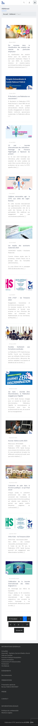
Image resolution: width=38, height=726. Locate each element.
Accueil (5, 14)
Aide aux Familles (7, 655)
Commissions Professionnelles (11, 662)
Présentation (7, 680)
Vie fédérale (5, 666)
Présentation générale (8, 684)
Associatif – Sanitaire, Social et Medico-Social (16, 653)
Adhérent (12, 14)
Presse (4, 691)
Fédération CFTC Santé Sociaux (14, 722)
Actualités (5, 651)
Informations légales (10, 706)
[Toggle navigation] (34, 2)
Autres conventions (8, 659)
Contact (5, 699)
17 (27, 624)
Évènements (6, 671)
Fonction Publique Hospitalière (11, 657)
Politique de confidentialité (10, 710)
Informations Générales (11, 646)
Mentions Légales (7, 713)
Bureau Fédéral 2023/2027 (10, 687)
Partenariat (5, 664)
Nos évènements (7, 675)
